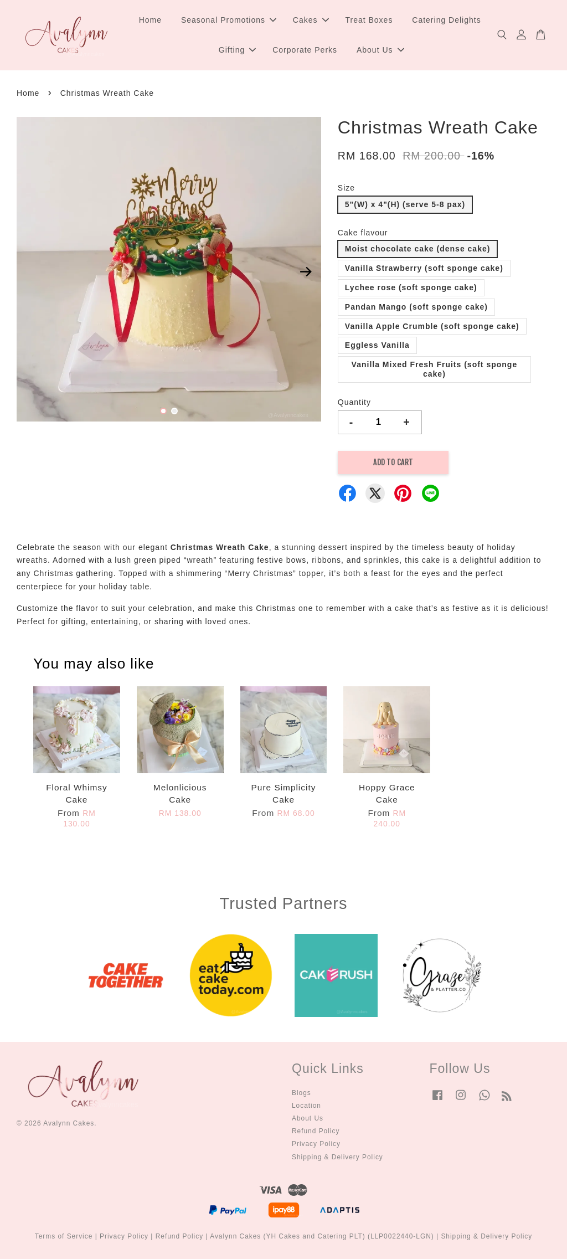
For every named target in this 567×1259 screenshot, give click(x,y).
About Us (380, 49)
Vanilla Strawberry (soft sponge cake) (424, 268)
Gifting (237, 49)
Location (306, 1105)
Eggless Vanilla (377, 345)
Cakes (311, 20)
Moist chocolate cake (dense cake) (418, 249)
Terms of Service (64, 1237)
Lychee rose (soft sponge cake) (411, 287)
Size (346, 187)
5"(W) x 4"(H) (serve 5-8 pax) (405, 204)
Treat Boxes (369, 20)
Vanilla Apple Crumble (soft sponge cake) (432, 326)
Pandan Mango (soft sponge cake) (416, 306)
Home (150, 20)
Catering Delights (446, 20)
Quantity (354, 402)
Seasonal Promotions (228, 20)
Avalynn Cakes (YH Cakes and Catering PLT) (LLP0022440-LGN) (322, 1237)
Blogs (301, 1093)
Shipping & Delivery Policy (337, 1157)
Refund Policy (315, 1131)
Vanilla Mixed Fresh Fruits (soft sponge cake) (435, 370)
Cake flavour (363, 232)
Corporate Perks (304, 49)
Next (306, 271)
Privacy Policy (316, 1144)
